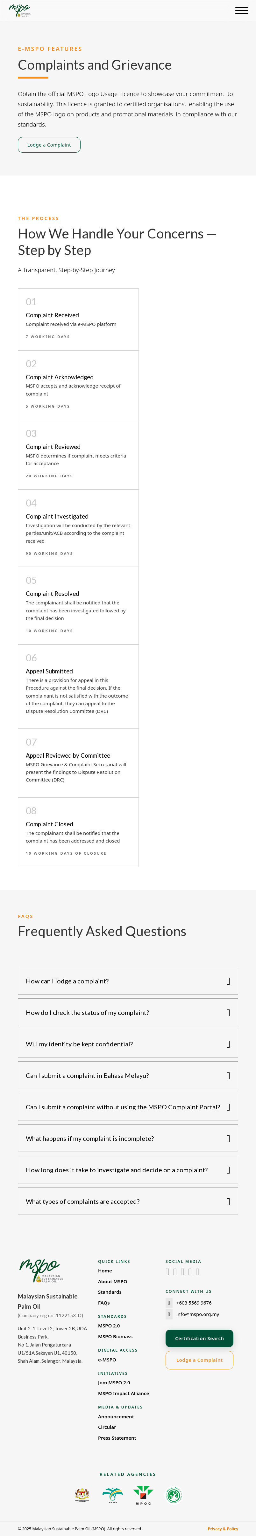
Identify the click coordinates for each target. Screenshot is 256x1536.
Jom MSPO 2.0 (114, 1382)
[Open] (241, 10)
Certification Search (199, 1338)
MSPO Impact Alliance (123, 1393)
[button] (128, 981)
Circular (107, 1427)
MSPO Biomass (115, 1336)
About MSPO (112, 1281)
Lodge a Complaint (49, 144)
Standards (110, 1292)
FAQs (104, 1302)
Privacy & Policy (223, 1529)
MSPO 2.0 (109, 1325)
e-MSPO (107, 1359)
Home (105, 1270)
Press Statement (117, 1438)
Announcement (116, 1416)
